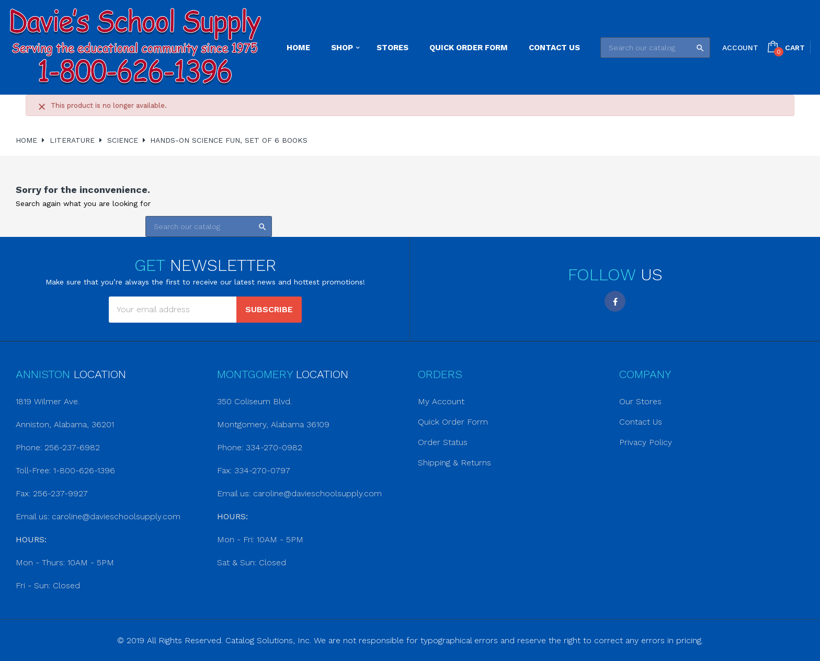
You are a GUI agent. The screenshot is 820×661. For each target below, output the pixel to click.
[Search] (655, 48)
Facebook (615, 301)
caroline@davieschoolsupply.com (116, 516)
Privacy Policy (645, 442)
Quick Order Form (453, 422)
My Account (441, 401)
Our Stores (640, 401)
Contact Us (640, 422)
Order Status (443, 442)
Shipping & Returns (454, 463)
